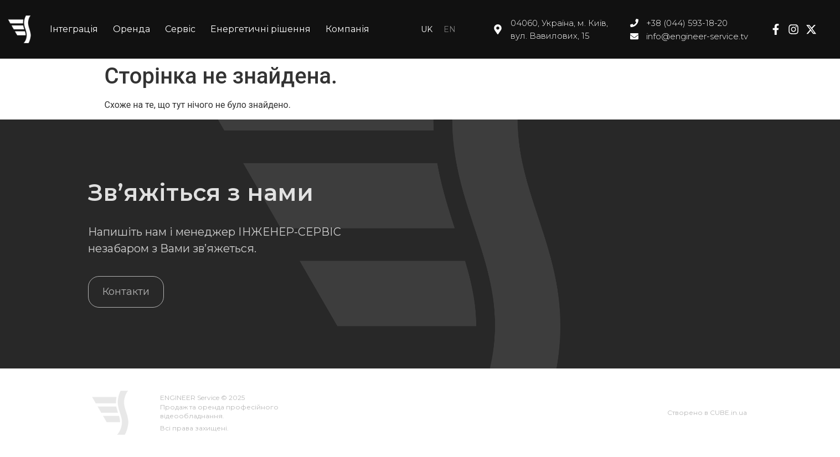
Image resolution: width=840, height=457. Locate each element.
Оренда (131, 29)
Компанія (347, 29)
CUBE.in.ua (728, 412)
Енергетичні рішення (260, 29)
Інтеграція (74, 29)
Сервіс (180, 29)
